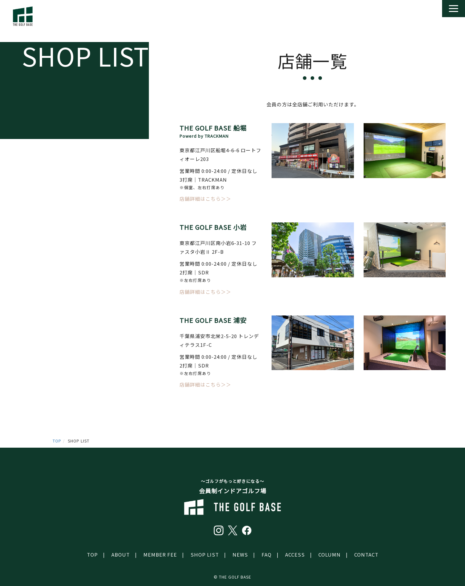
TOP (57, 440)
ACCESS (295, 554)
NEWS (240, 554)
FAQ (267, 554)
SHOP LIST (205, 554)
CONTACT (366, 554)
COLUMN (329, 554)
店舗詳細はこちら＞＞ (205, 198)
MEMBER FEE (160, 554)
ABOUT (120, 554)
